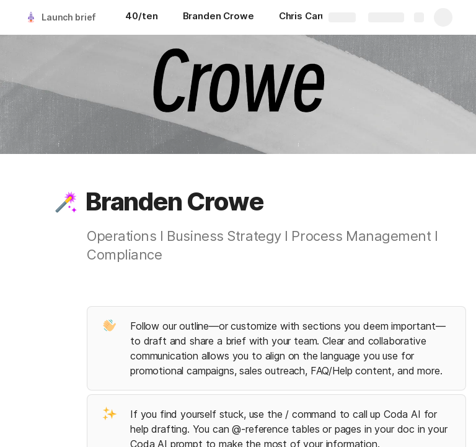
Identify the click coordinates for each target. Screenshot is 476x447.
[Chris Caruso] (308, 17)
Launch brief (69, 17)
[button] (66, 201)
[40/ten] (141, 17)
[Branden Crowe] (218, 17)
